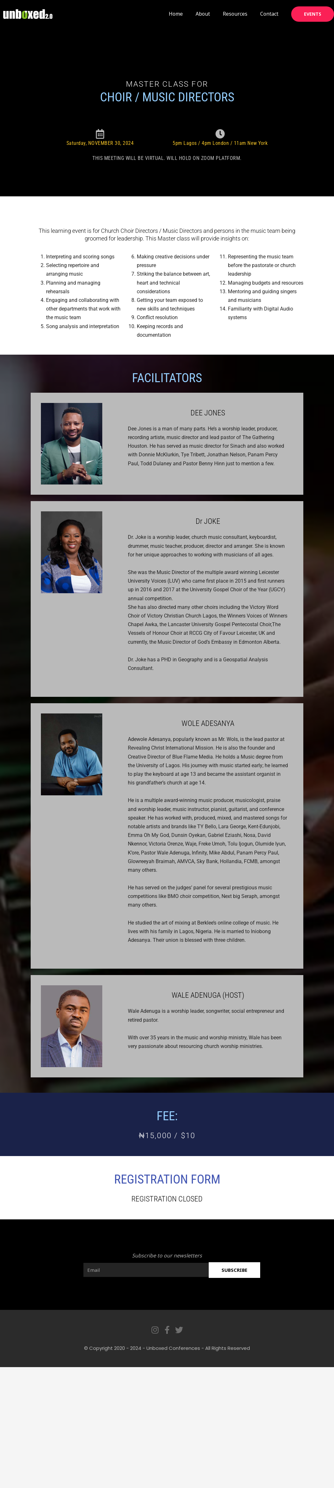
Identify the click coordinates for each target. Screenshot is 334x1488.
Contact (269, 13)
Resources (235, 13)
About (203, 13)
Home (176, 13)
